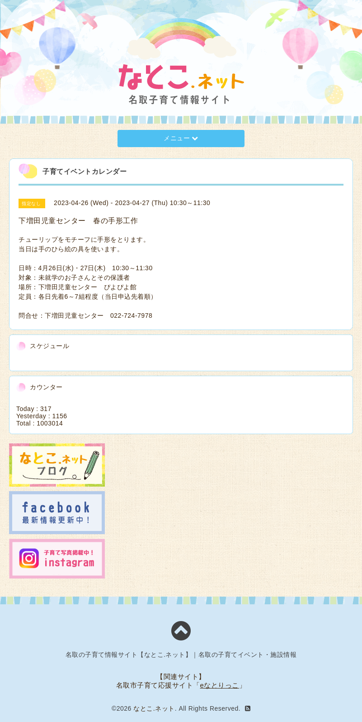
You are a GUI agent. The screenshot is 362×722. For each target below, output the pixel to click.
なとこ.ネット (153, 708)
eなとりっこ (219, 685)
